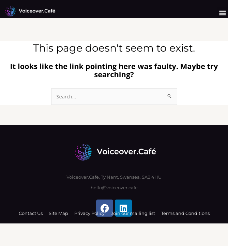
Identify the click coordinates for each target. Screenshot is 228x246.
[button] (222, 12)
